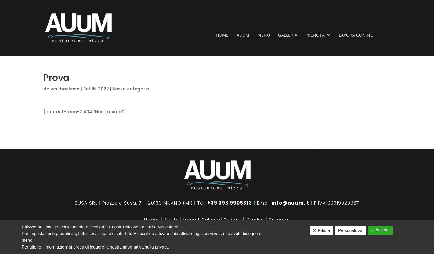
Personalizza (350, 230)
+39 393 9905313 (229, 203)
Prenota (315, 35)
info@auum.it (290, 203)
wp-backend (65, 89)
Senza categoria (131, 89)
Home (222, 35)
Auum (243, 35)
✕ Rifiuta (321, 230)
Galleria (287, 35)
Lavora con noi (357, 35)
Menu (263, 35)
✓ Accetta (380, 229)
